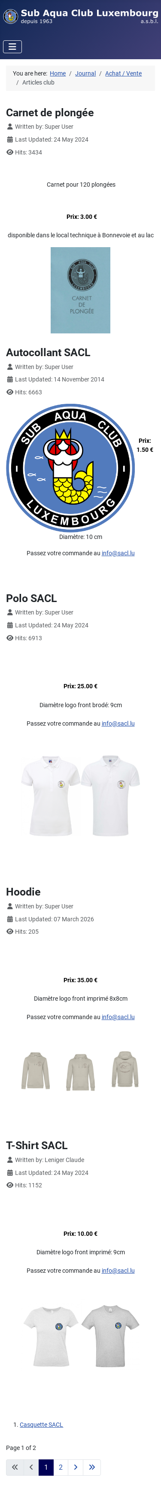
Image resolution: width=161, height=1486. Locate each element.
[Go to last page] (92, 1467)
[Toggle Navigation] (12, 46)
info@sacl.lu (118, 553)
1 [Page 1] (46, 1467)
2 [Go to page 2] (61, 1467)
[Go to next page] (75, 1467)
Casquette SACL (41, 1424)
